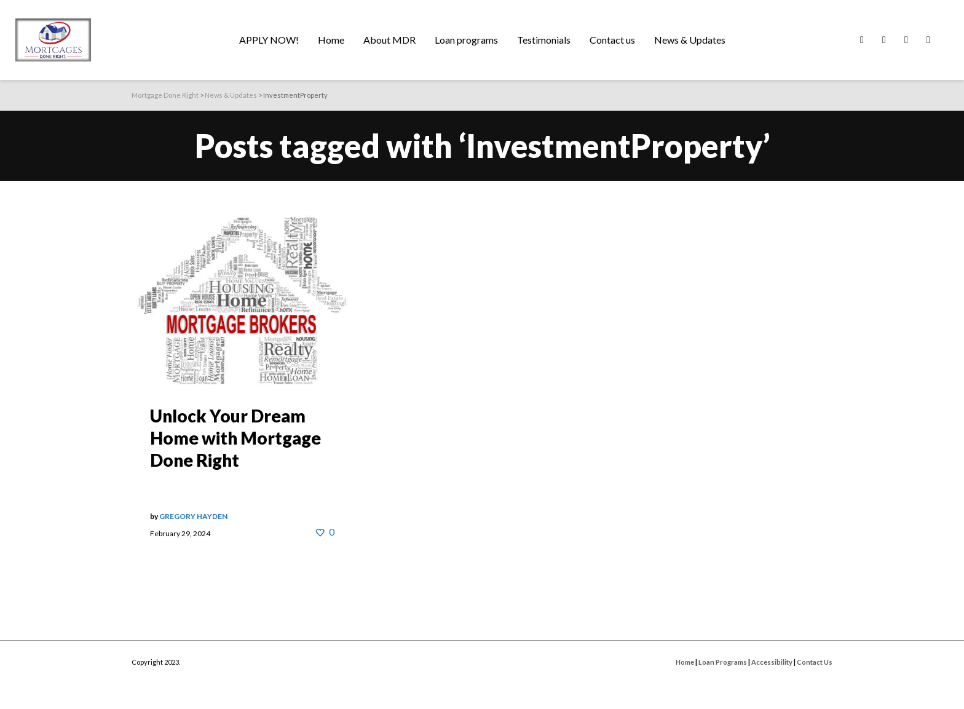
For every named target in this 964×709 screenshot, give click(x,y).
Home (685, 662)
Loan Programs (722, 662)
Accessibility (771, 662)
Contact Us (814, 662)
